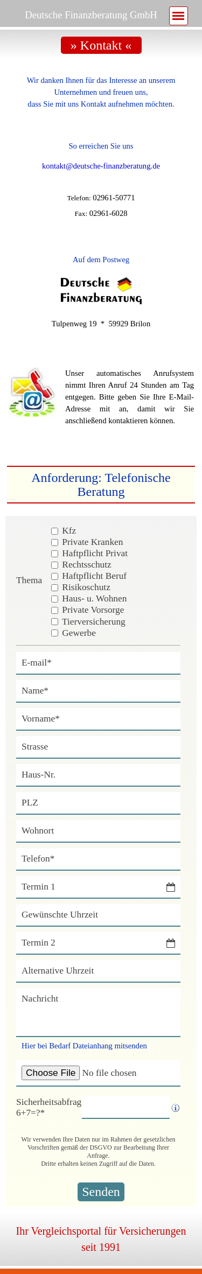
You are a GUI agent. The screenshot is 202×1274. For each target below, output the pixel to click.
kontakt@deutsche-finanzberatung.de (101, 166)
